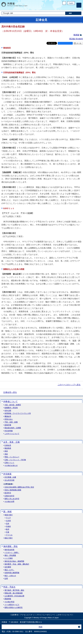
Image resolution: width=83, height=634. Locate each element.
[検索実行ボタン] (73, 13)
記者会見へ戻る (10, 392)
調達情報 (8, 599)
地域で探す (9, 515)
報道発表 (8, 448)
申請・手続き (9, 587)
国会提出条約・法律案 (13, 428)
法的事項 (14, 615)
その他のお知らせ (11, 465)
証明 (6, 578)
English (71, 3)
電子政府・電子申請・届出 (14, 590)
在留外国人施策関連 (12, 573)
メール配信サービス (12, 605)
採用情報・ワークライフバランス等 (18, 413)
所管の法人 (9, 419)
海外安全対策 (9, 550)
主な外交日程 (9, 480)
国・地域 (7, 511)
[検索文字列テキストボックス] (33, 13)
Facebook (66, 7)
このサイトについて (12, 434)
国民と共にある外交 (12, 499)
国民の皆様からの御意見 (14, 607)
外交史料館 (9, 431)
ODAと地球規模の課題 (13, 490)
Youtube (73, 7)
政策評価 (8, 425)
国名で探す (9, 538)
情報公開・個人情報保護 (14, 593)
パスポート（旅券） (12, 552)
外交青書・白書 (10, 477)
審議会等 (8, 416)
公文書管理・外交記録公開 (14, 596)
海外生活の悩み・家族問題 (14, 561)
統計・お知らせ (10, 576)
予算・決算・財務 (11, 422)
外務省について (10, 401)
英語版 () (76, 39)
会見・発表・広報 (11, 442)
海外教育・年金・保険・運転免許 (17, 564)
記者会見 (8, 445)
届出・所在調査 (10, 555)
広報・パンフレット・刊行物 (15, 460)
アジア (8, 518)
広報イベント (9, 463)
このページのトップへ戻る (69, 385)
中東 (7, 532)
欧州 (7, 529)
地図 (40, 627)
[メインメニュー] (78, 5)
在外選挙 (8, 567)
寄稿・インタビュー (12, 457)
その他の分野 (9, 501)
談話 (6, 451)
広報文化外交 (9, 496)
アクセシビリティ (27, 615)
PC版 (64, 3)
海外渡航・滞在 (10, 546)
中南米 (8, 526)
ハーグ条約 (9, 558)
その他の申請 (9, 602)
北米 (7, 524)
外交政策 (7, 474)
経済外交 (8, 493)
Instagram (69, 7)
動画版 (76, 35)
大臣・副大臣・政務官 (13, 405)
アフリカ (9, 535)
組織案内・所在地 (11, 408)
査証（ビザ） (9, 570)
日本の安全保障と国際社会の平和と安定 (19, 487)
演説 (6, 454)
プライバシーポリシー (45, 615)
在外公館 (8, 410)
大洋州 (8, 521)
